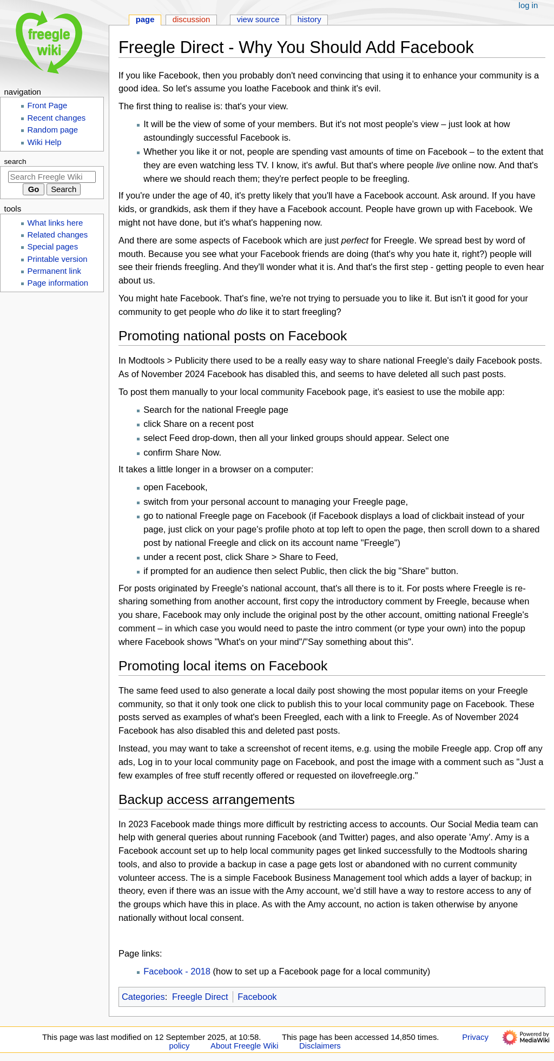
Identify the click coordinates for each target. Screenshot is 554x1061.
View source (258, 19)
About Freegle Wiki (244, 1046)
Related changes (58, 234)
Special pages (53, 246)
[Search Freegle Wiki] (52, 177)
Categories (143, 996)
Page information (58, 283)
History (309, 19)
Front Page (48, 105)
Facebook (257, 996)
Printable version (58, 259)
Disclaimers (320, 1046)
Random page (53, 130)
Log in (528, 5)
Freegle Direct (200, 996)
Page (145, 19)
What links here (55, 223)
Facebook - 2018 (176, 971)
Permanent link (54, 271)
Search (15, 161)
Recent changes (57, 118)
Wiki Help (45, 142)
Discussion (191, 19)
